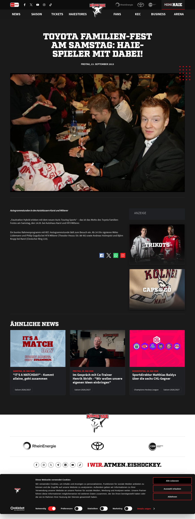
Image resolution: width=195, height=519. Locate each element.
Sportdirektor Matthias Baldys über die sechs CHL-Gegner (154, 376)
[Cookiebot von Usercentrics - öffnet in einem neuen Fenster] (17, 514)
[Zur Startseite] (98, 11)
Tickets (57, 14)
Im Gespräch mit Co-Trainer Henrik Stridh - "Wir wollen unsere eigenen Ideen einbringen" (97, 378)
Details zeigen (144, 513)
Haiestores (78, 14)
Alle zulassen (172, 486)
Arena (179, 14)
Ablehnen (172, 502)
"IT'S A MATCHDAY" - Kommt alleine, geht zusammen (33, 376)
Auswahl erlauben (172, 494)
